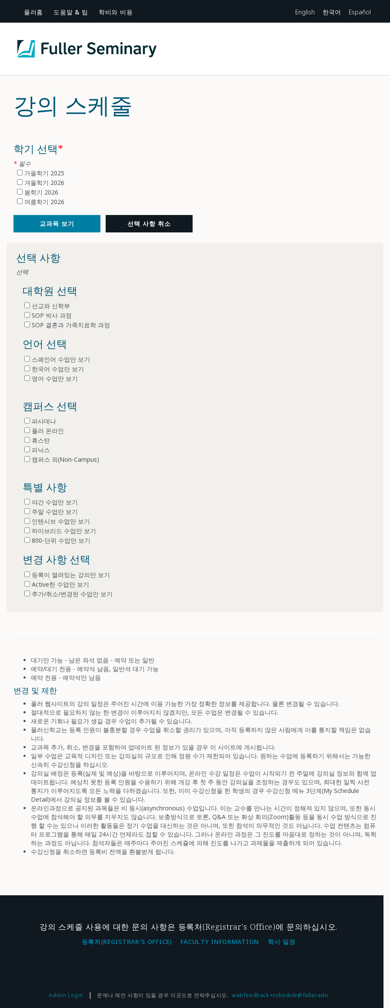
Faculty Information (219, 941)
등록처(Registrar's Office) (127, 941)
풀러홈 (33, 12)
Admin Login (66, 995)
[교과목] (56, 223)
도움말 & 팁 (70, 12)
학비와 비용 (116, 12)
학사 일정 (282, 941)
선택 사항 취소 (149, 223)
